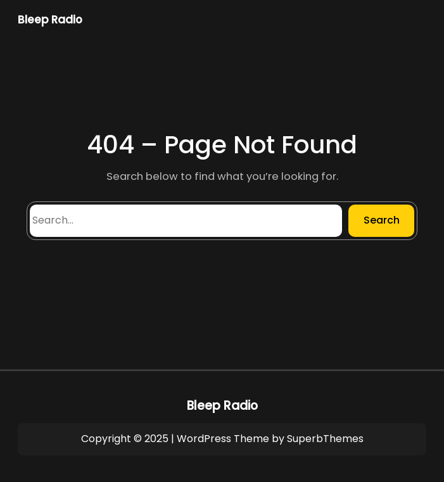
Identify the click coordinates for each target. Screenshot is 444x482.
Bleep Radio (50, 19)
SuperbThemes (325, 438)
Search (382, 220)
